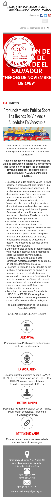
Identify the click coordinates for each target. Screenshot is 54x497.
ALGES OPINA (27, 337)
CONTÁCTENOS (15, 10)
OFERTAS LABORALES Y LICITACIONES (36, 10)
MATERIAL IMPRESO (27, 403)
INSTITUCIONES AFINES (27, 433)
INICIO (11, 7)
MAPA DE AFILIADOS (38, 7)
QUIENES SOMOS (22, 7)
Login (2, 1)
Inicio (5, 102)
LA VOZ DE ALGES (27, 369)
